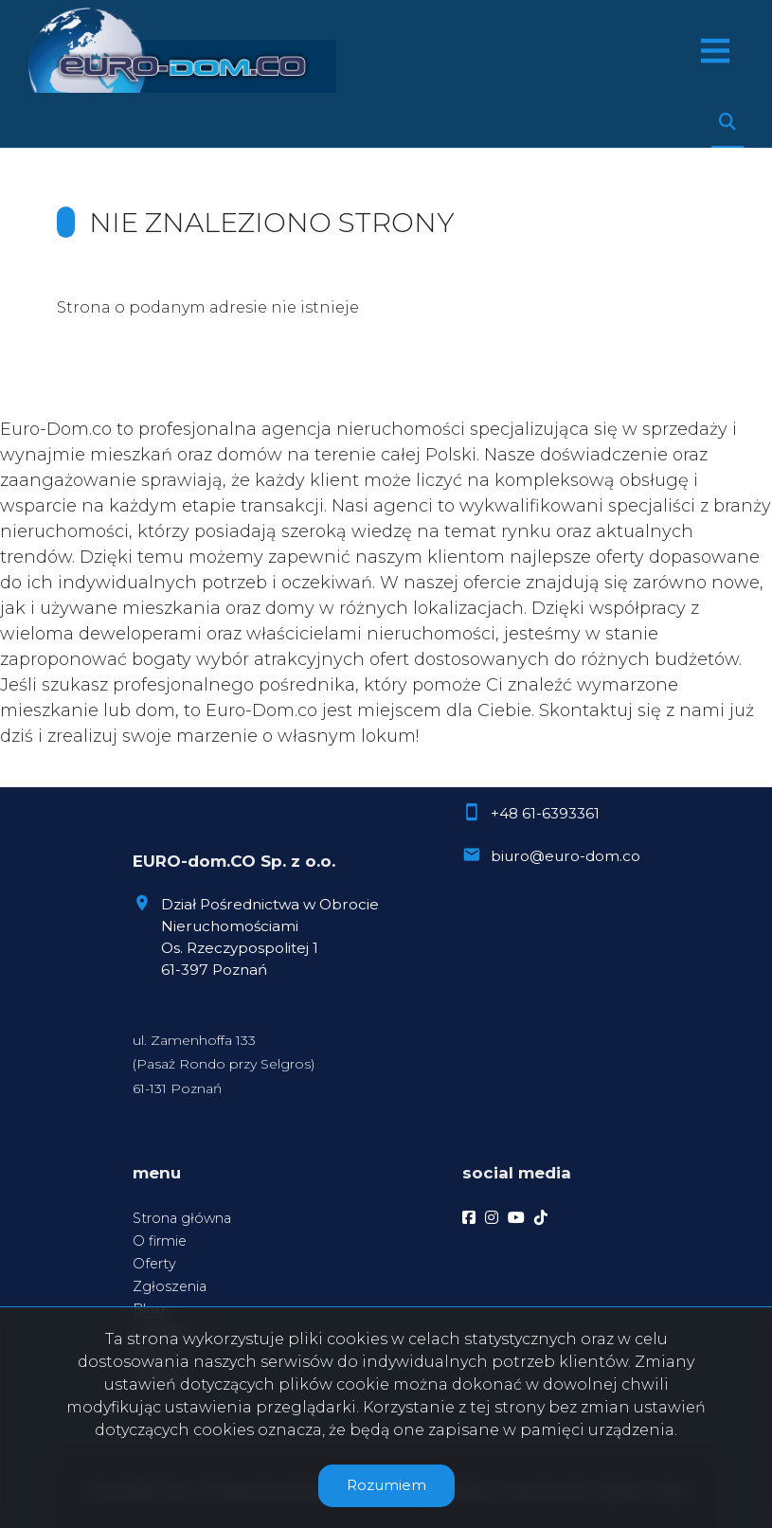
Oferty (154, 1263)
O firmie (160, 1240)
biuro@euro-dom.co (565, 856)
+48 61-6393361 (545, 813)
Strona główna (182, 1218)
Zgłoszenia (169, 1286)
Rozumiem (386, 1485)
